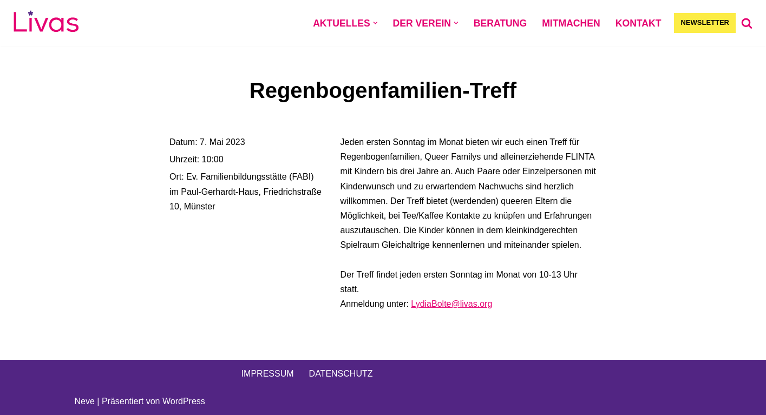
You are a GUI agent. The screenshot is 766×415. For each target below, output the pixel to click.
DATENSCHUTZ (341, 373)
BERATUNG (500, 23)
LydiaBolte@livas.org (451, 303)
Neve (85, 401)
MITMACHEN (571, 23)
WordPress (183, 401)
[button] (375, 23)
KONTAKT (639, 23)
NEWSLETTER (704, 22)
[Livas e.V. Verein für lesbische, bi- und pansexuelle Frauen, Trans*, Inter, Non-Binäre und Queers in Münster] (46, 23)
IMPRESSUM (267, 373)
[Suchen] (746, 23)
